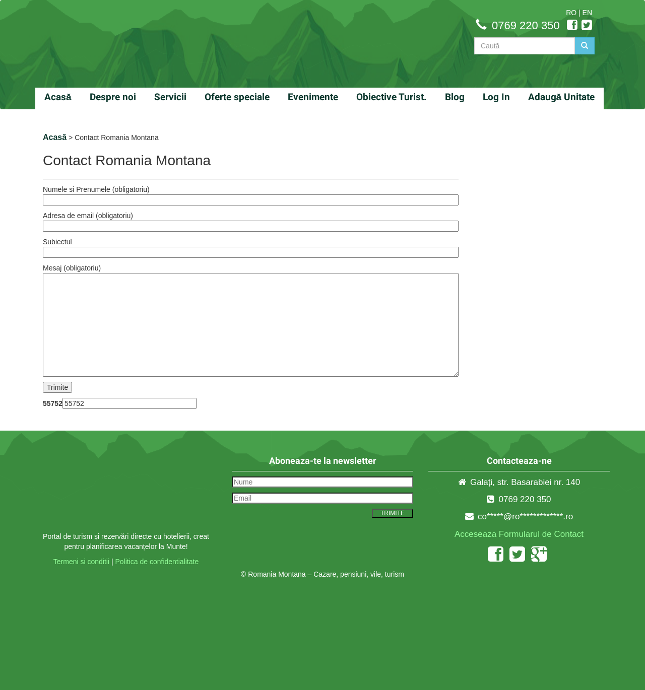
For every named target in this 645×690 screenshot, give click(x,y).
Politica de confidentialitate (157, 562)
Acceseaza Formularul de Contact (519, 534)
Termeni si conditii (81, 562)
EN (587, 13)
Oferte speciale (237, 97)
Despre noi (113, 97)
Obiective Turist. (391, 97)
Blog (455, 97)
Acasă (58, 97)
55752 (52, 403)
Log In (496, 97)
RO (571, 13)
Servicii (170, 97)
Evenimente (313, 97)
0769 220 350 (526, 25)
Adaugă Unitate (561, 97)
